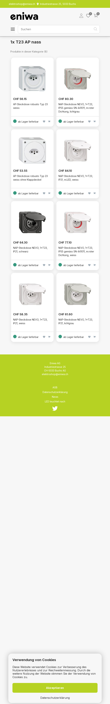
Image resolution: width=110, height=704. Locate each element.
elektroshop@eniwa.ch (55, 374)
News (55, 396)
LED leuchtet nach (55, 401)
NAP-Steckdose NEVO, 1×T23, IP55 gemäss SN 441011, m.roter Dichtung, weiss (76, 251)
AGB (55, 387)
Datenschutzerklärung (55, 392)
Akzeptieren (55, 688)
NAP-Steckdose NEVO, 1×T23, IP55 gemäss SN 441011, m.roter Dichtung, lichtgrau (76, 108)
